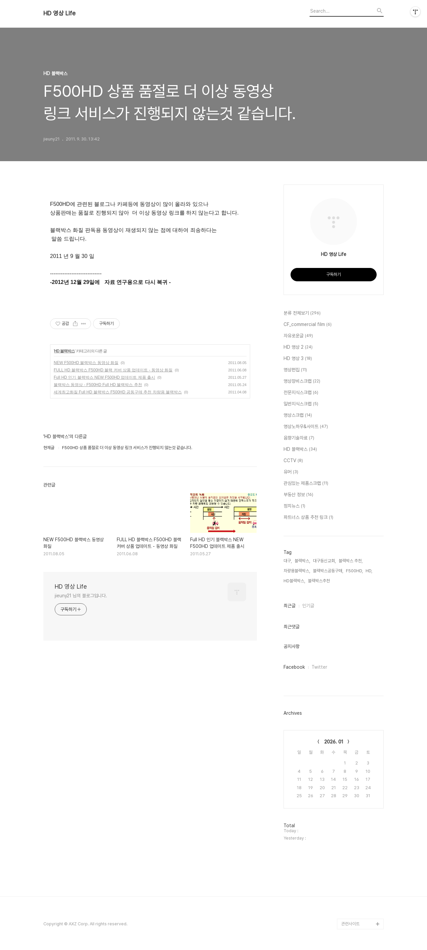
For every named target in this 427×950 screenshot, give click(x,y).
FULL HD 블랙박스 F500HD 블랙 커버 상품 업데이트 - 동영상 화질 (113, 370)
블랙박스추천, (319, 580)
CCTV (293, 460)
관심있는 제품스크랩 (306, 483)
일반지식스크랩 (301, 404)
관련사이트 (350, 923)
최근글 (290, 605)
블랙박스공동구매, (328, 570)
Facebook (294, 667)
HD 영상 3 (298, 358)
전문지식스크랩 (301, 392)
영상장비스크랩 (302, 381)
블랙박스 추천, (351, 560)
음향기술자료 (299, 438)
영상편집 (295, 370)
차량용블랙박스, (297, 570)
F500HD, (354, 570)
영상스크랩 (298, 415)
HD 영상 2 (298, 347)
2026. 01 (333, 742)
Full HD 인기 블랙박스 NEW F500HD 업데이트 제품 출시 (104, 377)
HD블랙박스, (294, 580)
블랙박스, (302, 560)
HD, (369, 570)
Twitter (319, 667)
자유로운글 (298, 336)
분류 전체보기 (302, 313)
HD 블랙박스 (64, 351)
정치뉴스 (294, 506)
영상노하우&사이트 (306, 426)
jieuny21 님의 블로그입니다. (81, 595)
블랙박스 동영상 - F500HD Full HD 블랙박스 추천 (98, 384)
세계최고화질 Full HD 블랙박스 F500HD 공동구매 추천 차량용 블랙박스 (118, 392)
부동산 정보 (298, 495)
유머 (291, 472)
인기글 (308, 605)
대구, (288, 560)
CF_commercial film (308, 324)
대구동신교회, (324, 560)
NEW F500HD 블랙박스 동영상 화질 (86, 362)
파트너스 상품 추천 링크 (308, 517)
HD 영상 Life (59, 13)
